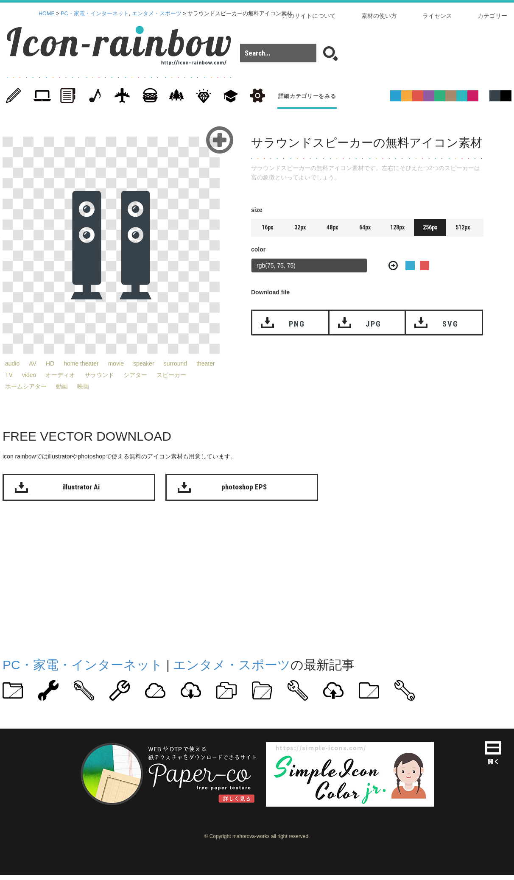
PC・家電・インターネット (95, 14)
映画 (83, 386)
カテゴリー (492, 15)
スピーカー (171, 375)
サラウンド (99, 375)
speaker (143, 363)
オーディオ (60, 375)
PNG (296, 323)
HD (50, 363)
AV (32, 363)
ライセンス (437, 15)
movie (116, 363)
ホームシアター (26, 386)
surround (175, 363)
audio (12, 363)
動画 (62, 386)
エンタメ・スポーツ (157, 14)
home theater (81, 363)
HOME (47, 14)
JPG (373, 323)
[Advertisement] (226, 577)
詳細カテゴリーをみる (307, 96)
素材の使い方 (379, 15)
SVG (450, 323)
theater (205, 363)
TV (9, 375)
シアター (135, 375)
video (29, 375)
